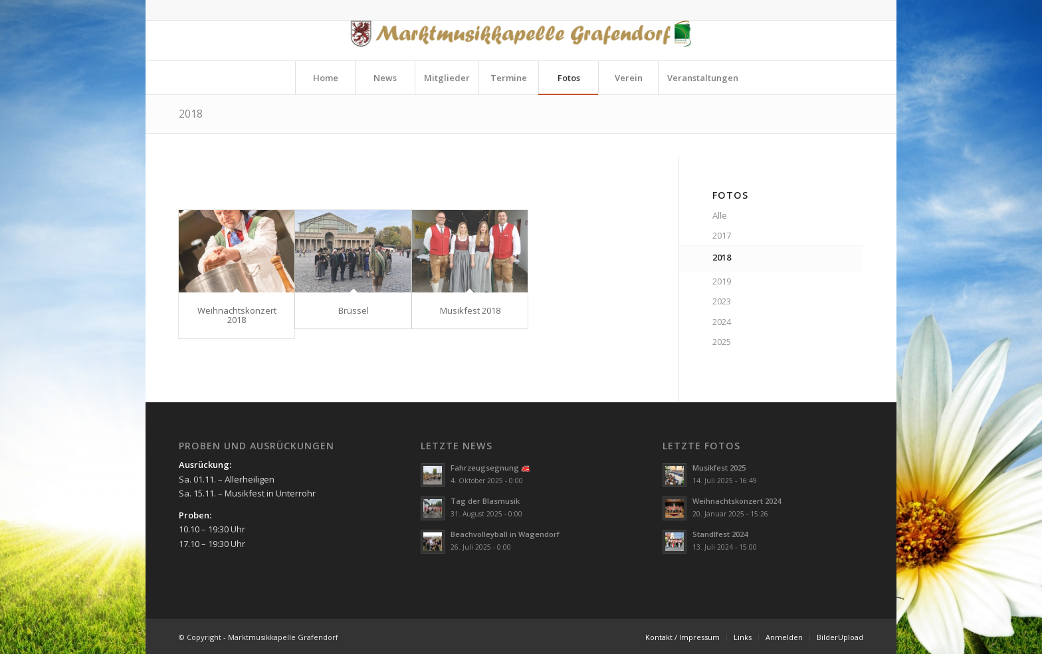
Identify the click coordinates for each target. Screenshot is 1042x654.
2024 (721, 322)
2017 (721, 235)
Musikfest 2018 (470, 310)
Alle (719, 215)
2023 (721, 301)
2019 (721, 281)
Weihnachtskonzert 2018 (236, 315)
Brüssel (353, 310)
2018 (191, 113)
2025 (721, 342)
